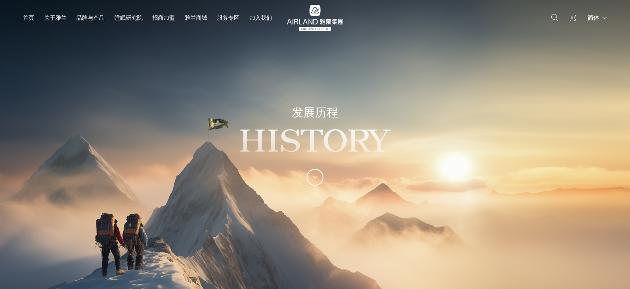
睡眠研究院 (129, 17)
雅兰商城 (196, 17)
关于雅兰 (55, 17)
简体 (597, 17)
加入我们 (261, 17)
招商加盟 (163, 17)
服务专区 (228, 17)
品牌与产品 (90, 17)
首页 (28, 17)
